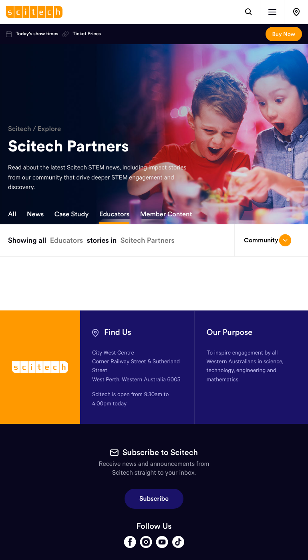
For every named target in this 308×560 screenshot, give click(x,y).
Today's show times (32, 34)
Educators (114, 214)
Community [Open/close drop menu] (267, 240)
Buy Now (283, 34)
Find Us (117, 332)
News (35, 214)
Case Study (71, 214)
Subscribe (154, 499)
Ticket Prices (81, 34)
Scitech (19, 128)
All (12, 214)
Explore (49, 128)
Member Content (166, 214)
